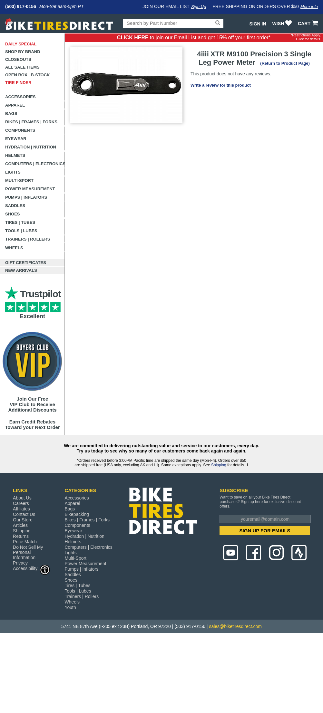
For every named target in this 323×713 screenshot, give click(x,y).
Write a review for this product (221, 85)
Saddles (15, 205)
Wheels (14, 247)
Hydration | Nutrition (30, 147)
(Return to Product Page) (285, 63)
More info (309, 6)
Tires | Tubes (20, 222)
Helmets (15, 155)
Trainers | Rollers (27, 239)
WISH (282, 23)
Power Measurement (30, 188)
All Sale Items (22, 67)
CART (308, 23)
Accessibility (31, 568)
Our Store (23, 519)
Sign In (257, 23)
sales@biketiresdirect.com (235, 626)
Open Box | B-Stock (27, 74)
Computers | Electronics (35, 163)
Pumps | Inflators (26, 197)
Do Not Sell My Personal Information (28, 552)
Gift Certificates (25, 262)
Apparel (15, 105)
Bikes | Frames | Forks (31, 121)
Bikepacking (76, 514)
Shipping (218, 465)
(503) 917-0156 (20, 6)
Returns (21, 536)
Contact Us (24, 514)
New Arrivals (21, 270)
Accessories (20, 96)
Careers (21, 503)
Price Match (25, 541)
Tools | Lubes (21, 230)
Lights (13, 172)
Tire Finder (18, 82)
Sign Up (198, 6)
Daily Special (21, 44)
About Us (22, 497)
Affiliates (21, 508)
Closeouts (18, 59)
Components (20, 130)
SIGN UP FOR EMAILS (265, 530)
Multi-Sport (19, 180)
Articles (20, 525)
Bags (11, 113)
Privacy (20, 563)
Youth (70, 607)
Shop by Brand (22, 51)
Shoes (12, 214)
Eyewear (15, 138)
